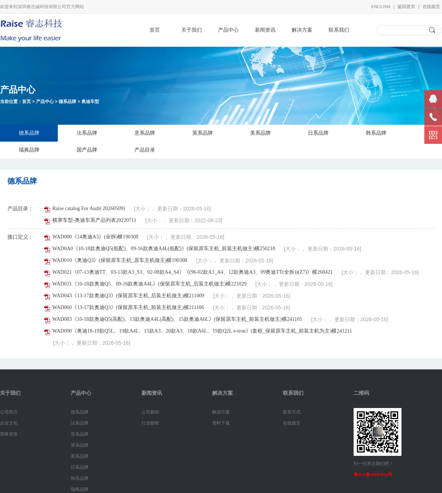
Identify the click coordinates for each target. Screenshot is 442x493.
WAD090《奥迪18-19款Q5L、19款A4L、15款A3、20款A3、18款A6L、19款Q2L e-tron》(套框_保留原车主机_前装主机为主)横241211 (202, 331)
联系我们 (339, 30)
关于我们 (191, 30)
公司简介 (9, 412)
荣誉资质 (9, 434)
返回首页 (406, 6)
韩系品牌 (376, 133)
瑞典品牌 (29, 150)
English (380, 6)
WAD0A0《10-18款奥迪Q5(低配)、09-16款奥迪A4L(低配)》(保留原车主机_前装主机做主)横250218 (163, 248)
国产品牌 (87, 150)
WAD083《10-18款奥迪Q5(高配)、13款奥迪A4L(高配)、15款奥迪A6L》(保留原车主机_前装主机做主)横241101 (177, 319)
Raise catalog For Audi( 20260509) (88, 208)
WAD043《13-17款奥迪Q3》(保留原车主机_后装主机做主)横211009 (128, 295)
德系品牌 (67, 101)
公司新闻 (150, 412)
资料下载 (221, 423)
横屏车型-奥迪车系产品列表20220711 (94, 220)
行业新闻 (150, 423)
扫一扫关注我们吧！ (373, 463)
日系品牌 (318, 133)
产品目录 (144, 150)
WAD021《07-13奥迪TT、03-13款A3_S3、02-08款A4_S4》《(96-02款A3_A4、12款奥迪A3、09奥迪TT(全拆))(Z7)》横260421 (192, 272)
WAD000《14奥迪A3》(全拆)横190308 (95, 237)
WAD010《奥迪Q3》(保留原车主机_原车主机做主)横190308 (119, 260)
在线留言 (431, 6)
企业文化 (9, 423)
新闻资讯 (265, 30)
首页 (155, 30)
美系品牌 (260, 133)
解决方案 (302, 30)
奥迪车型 (90, 101)
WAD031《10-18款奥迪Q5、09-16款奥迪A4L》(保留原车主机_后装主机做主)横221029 (149, 284)
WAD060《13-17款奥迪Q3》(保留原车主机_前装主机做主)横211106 (128, 307)
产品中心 (228, 30)
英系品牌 (202, 133)
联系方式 (292, 412)
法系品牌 (87, 133)
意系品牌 (144, 133)
